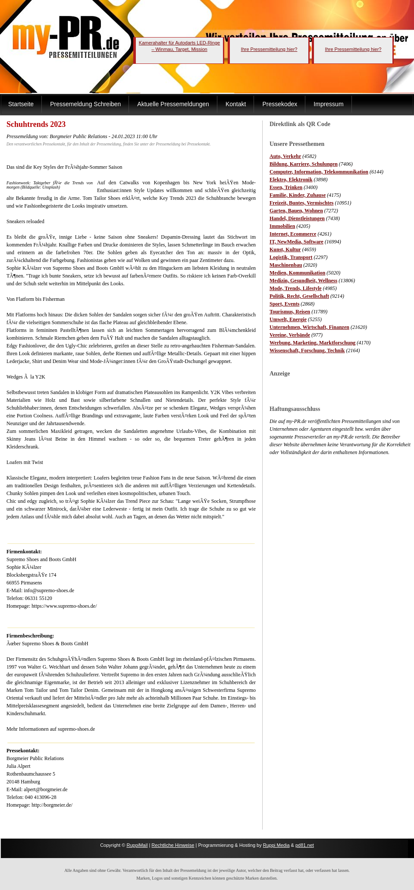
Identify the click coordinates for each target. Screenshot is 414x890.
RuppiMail (136, 845)
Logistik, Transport (291, 257)
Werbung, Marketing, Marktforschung (312, 343)
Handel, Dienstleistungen (297, 218)
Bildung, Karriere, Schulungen (304, 164)
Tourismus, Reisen (290, 312)
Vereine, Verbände (290, 335)
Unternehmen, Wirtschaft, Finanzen (309, 327)
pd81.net (304, 845)
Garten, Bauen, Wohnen (296, 211)
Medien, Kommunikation (297, 273)
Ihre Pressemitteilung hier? (269, 49)
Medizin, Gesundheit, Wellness (303, 281)
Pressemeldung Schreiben (85, 104)
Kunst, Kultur (285, 249)
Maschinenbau (286, 265)
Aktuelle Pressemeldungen (173, 104)
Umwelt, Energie (288, 319)
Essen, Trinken (286, 187)
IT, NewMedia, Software (296, 242)
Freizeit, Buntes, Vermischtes (301, 203)
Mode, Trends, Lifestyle (296, 288)
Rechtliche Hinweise (172, 845)
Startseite (21, 104)
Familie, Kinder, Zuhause (298, 195)
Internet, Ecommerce (293, 234)
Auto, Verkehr (285, 156)
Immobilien (282, 226)
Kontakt (236, 104)
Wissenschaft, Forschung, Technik (307, 350)
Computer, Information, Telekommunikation (319, 172)
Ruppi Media (276, 845)
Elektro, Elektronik (291, 180)
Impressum (328, 104)
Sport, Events (284, 304)
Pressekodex (279, 104)
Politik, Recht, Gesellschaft (299, 296)
